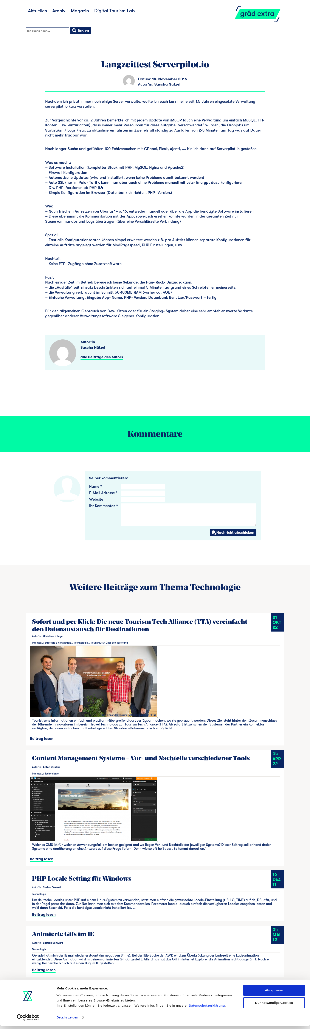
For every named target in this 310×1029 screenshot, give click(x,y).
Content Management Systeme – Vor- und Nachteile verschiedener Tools (141, 758)
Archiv (58, 10)
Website (96, 499)
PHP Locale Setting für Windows (81, 879)
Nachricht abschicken (232, 532)
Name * (95, 486)
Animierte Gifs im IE (63, 934)
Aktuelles (37, 10)
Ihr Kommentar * (103, 506)
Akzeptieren (274, 993)
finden (80, 30)
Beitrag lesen (41, 739)
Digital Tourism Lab (114, 10)
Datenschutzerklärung (207, 1009)
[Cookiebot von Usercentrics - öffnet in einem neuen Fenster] (28, 1020)
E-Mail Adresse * (103, 493)
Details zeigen (67, 1020)
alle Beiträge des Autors (102, 357)
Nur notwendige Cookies (274, 1006)
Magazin (80, 10)
